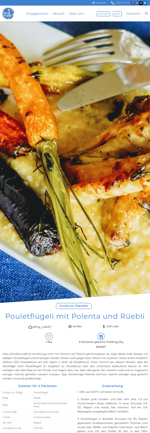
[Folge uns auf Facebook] (133, 3)
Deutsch (134, 13)
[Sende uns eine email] (141, 3)
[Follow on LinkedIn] (145, 3)
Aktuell (59, 13)
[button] (100, 2)
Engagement (38, 13)
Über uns (77, 13)
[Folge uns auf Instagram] (137, 3)
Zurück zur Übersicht (73, 305)
